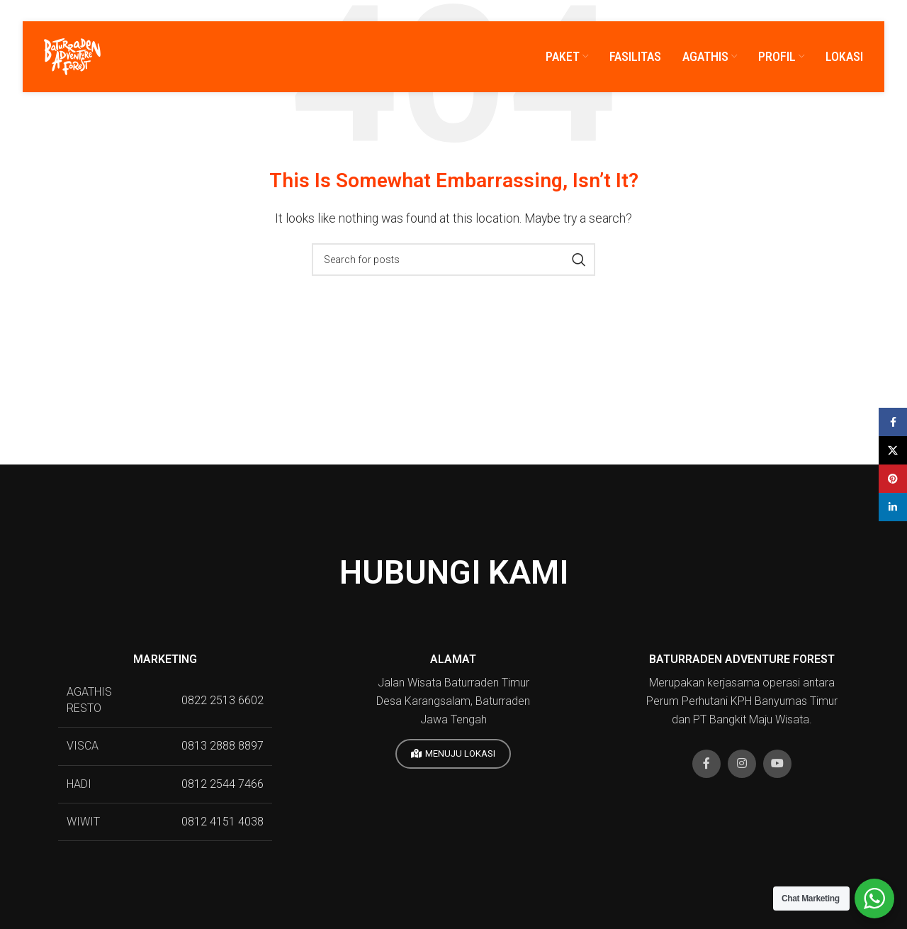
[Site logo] (72, 55)
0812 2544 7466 (222, 784)
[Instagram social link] (742, 764)
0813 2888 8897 (222, 745)
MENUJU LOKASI (453, 754)
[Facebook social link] (706, 764)
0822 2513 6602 (222, 700)
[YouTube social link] (777, 764)
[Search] (453, 259)
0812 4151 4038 (222, 821)
